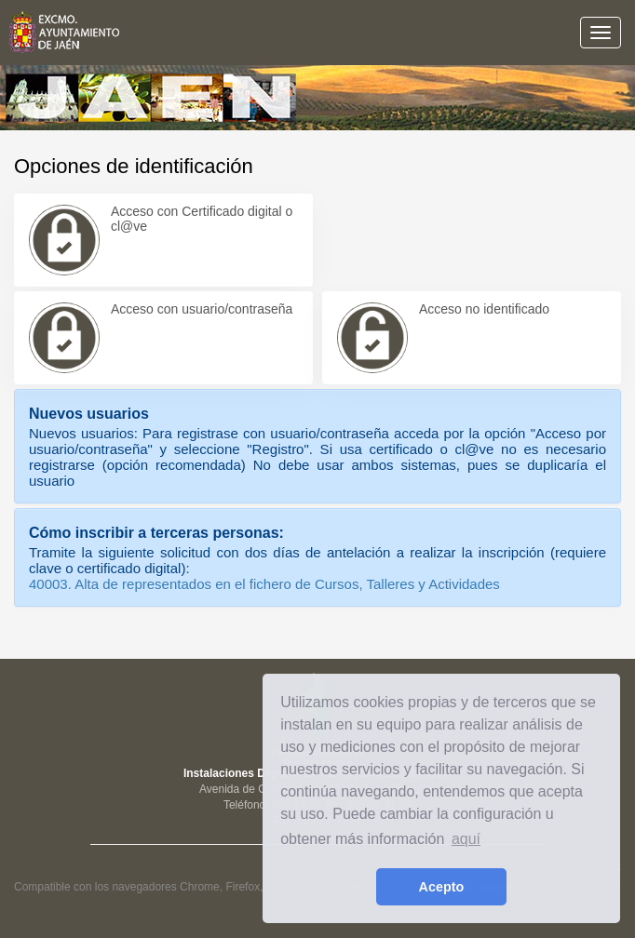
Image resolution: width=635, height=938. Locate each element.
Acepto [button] (442, 886)
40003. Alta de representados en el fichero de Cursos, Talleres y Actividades (264, 584)
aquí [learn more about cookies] (466, 839)
